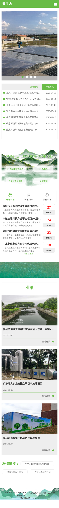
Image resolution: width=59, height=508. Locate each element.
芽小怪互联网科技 (11, 472)
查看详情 (49, 374)
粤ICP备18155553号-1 (32, 495)
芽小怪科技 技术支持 (29, 498)
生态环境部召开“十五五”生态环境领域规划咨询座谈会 (31, 93)
